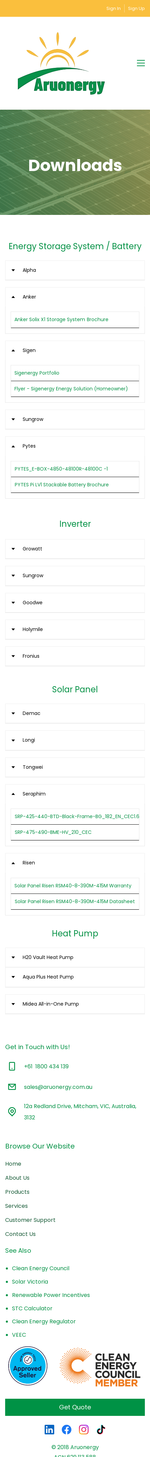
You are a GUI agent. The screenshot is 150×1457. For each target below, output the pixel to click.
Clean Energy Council (40, 1230)
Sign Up (136, 8)
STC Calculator (32, 1270)
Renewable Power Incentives (51, 1257)
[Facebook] (66, 1391)
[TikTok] (101, 1391)
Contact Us (20, 1196)
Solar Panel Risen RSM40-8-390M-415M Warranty (72, 847)
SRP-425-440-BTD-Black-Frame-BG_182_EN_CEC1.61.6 (80, 778)
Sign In (113, 8)
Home (13, 1126)
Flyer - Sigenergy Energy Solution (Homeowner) (71, 350)
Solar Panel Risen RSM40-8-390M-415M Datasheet (74, 863)
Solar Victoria (30, 1244)
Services (16, 1168)
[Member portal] (125, 8)
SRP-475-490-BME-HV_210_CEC (53, 794)
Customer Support (30, 1182)
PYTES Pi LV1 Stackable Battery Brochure (61, 446)
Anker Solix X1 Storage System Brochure (61, 281)
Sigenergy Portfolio (36, 334)
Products (17, 1154)
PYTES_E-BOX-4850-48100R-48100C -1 (61, 430)
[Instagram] (84, 1391)
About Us (17, 1140)
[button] (75, 232)
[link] (75, 1294)
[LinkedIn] (49, 1391)
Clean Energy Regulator (44, 1283)
